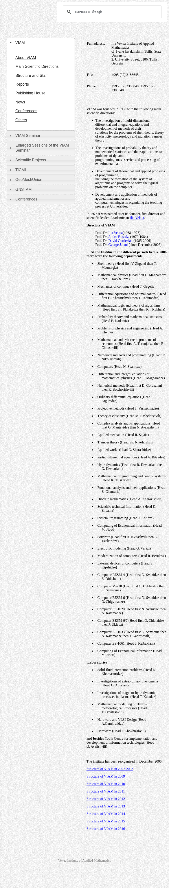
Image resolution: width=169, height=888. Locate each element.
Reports (22, 84)
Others (21, 120)
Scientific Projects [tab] (27, 160)
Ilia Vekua (115, 233)
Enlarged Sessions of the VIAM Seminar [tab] (39, 148)
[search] (111, 12)
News (20, 102)
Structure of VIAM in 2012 (105, 799)
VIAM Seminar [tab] (24, 135)
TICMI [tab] (17, 170)
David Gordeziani (121, 241)
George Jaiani (118, 244)
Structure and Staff (31, 75)
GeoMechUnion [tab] (25, 179)
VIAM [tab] (17, 42)
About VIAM (25, 57)
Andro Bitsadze (119, 237)
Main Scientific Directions (37, 66)
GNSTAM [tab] (20, 189)
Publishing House (30, 93)
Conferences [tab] (23, 199)
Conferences (26, 111)
